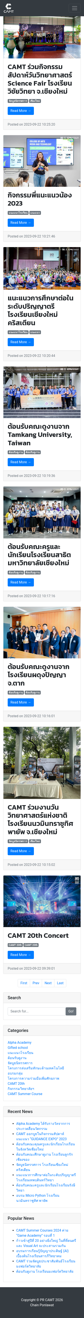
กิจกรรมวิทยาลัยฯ (21, 1089)
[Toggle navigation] (75, 8)
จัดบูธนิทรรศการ (18, 100)
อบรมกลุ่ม (15, 1073)
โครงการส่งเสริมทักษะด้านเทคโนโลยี (36, 1068)
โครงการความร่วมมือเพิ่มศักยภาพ (33, 1078)
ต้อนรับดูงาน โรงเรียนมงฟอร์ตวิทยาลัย (44, 1271)
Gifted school (18, 1048)
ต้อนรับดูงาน (16, 452)
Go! (71, 1011)
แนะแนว (35, 212)
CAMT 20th (15, 945)
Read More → (20, 111)
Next (48, 983)
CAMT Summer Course (25, 1094)
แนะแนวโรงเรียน (18, 212)
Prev (36, 983)
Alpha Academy (19, 1042)
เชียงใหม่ (35, 100)
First (23, 983)
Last (60, 983)
